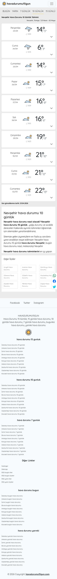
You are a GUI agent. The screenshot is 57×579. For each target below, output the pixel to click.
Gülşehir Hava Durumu (27, 276)
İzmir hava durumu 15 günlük (12, 351)
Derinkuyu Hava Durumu (46, 268)
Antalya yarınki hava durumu (12, 549)
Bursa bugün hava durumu (11, 505)
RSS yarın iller (7, 479)
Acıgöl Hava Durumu (8, 268)
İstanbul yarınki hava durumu (12, 536)
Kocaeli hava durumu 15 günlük (13, 374)
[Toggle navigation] (51, 3)
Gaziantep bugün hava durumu (13, 521)
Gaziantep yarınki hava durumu (13, 562)
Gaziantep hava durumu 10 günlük (14, 411)
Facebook (15, 303)
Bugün (6, 11)
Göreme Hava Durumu (9, 276)
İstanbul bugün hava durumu (12, 496)
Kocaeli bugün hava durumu (12, 524)
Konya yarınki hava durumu (12, 552)
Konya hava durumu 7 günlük (12, 442)
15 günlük (51, 11)
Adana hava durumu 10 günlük (13, 404)
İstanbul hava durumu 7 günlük (13, 426)
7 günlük (25, 11)
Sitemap (5, 469)
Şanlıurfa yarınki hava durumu (13, 558)
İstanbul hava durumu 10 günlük (13, 385)
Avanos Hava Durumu (27, 268)
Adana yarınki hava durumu (12, 555)
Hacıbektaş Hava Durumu (46, 276)
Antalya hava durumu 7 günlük (13, 438)
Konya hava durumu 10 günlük (13, 401)
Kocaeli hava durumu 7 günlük (13, 454)
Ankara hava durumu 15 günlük (13, 348)
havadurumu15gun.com (37, 574)
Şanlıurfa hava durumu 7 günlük (13, 448)
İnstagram (39, 303)
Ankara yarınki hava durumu (12, 539)
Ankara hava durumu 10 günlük (13, 388)
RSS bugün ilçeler (8, 476)
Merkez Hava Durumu (27, 285)
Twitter (27, 303)
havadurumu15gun (16, 4)
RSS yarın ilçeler (7, 482)
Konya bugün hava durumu (12, 512)
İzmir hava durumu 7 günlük (12, 432)
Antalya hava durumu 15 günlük (13, 358)
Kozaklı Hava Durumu (8, 285)
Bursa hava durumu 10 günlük (12, 395)
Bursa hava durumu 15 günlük (12, 354)
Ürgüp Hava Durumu (44, 285)
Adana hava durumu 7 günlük (12, 445)
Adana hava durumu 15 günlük (13, 364)
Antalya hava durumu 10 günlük (13, 398)
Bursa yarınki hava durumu (11, 546)
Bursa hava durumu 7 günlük (12, 435)
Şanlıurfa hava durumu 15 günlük (14, 367)
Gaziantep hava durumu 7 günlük (14, 451)
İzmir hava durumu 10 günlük (12, 392)
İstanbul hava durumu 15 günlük (13, 345)
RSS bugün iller (7, 472)
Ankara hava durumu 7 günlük (13, 429)
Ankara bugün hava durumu (12, 499)
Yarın (15, 11)
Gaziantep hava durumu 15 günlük (14, 370)
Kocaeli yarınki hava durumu (12, 565)
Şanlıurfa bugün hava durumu (12, 518)
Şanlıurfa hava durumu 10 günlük (14, 408)
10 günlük (38, 11)
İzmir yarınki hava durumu (11, 543)
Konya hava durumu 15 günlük (13, 361)
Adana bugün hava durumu (12, 515)
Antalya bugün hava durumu (12, 509)
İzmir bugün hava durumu (11, 502)
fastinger (5, 466)
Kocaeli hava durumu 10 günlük (13, 414)
